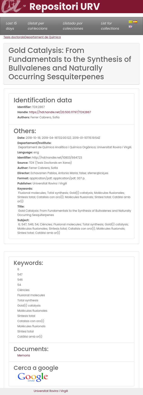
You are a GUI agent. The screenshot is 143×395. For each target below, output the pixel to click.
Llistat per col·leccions (38, 26)
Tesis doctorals (14, 37)
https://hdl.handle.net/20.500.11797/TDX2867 (60, 112)
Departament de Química (43, 37)
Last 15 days (11, 26)
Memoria (23, 355)
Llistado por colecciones (73, 26)
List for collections (110, 26)
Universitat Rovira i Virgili (51, 391)
